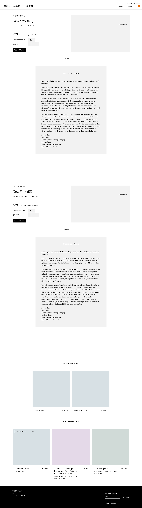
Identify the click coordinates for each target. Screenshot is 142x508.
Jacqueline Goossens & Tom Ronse (25, 26)
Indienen (126, 498)
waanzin (113, 503)
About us (18, 6)
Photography (19, 16)
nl (129, 6)
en (132, 6)
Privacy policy (18, 496)
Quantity (16, 44)
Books (7, 6)
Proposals (17, 491)
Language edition (19, 40)
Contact (29, 6)
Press (14, 493)
